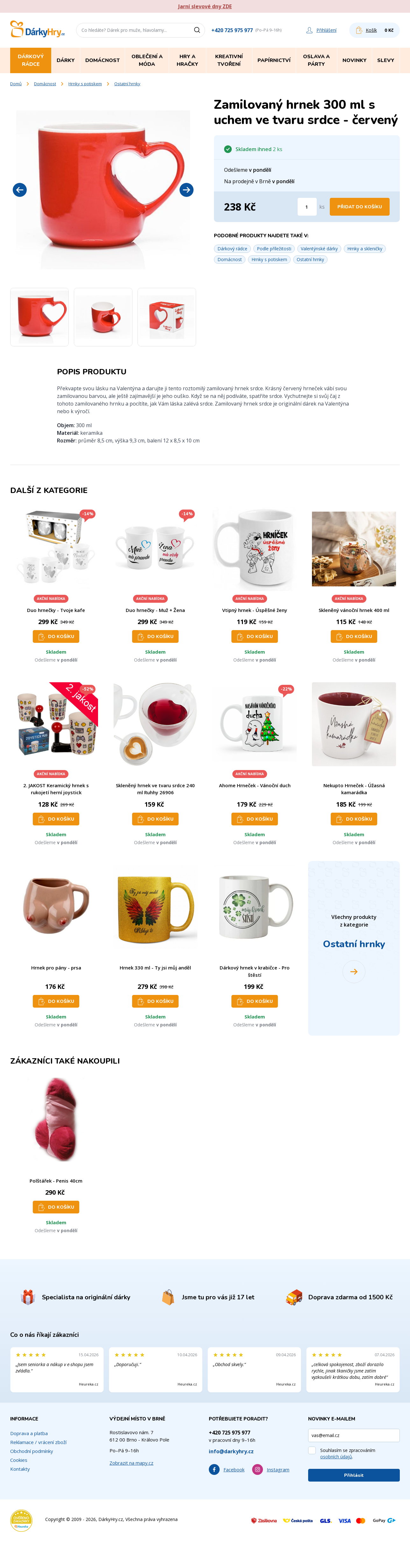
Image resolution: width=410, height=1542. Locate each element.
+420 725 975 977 (232, 30)
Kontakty (20, 1469)
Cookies (18, 1460)
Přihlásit (354, 1475)
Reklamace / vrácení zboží (38, 1442)
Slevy (385, 60)
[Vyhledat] (199, 30)
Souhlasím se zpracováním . (347, 1453)
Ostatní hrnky (127, 84)
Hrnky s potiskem (85, 84)
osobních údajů (336, 1457)
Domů (16, 84)
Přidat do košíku (359, 207)
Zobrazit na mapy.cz (131, 1463)
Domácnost (45, 84)
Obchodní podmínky (31, 1451)
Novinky (355, 60)
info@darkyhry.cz (231, 1451)
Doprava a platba (29, 1433)
